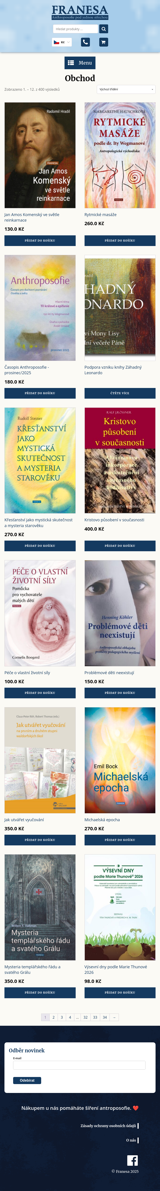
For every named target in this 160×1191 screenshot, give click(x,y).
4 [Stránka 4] (70, 1017)
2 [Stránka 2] (54, 1017)
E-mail (17, 1058)
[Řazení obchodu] (126, 89)
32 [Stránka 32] (85, 1017)
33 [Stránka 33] (95, 1017)
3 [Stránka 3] (62, 1017)
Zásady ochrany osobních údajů (108, 1126)
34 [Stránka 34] (105, 1017)
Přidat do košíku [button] (40, 240)
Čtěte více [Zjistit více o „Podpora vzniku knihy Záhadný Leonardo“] (120, 393)
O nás (131, 1140)
